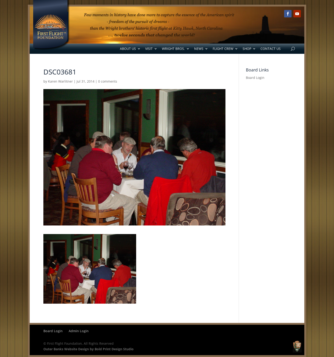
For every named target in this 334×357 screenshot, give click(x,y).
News (198, 48)
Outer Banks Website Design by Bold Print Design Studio (88, 349)
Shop (247, 48)
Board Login (255, 77)
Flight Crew (223, 48)
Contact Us (270, 48)
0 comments (107, 81)
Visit (149, 48)
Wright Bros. (173, 48)
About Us (128, 48)
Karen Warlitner (60, 81)
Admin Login (79, 331)
